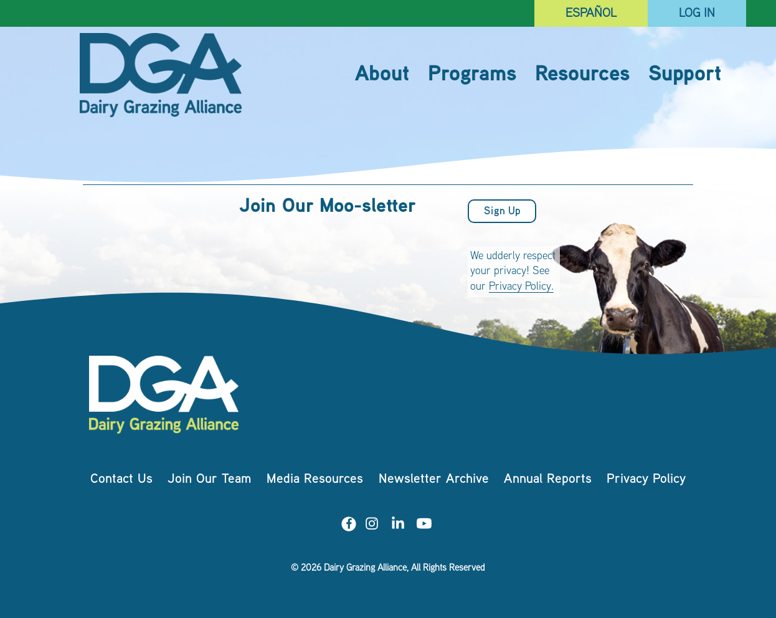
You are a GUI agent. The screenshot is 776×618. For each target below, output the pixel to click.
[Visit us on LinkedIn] (398, 526)
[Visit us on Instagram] (371, 526)
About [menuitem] (382, 75)
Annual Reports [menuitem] (548, 480)
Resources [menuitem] (582, 75)
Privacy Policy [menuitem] (646, 480)
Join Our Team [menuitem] (210, 480)
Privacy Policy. (521, 287)
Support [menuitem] (684, 75)
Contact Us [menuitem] (121, 480)
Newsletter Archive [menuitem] (434, 480)
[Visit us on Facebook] (348, 526)
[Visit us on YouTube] (424, 526)
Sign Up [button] (502, 212)
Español (591, 14)
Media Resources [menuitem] (315, 480)
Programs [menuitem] (472, 75)
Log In (697, 14)
